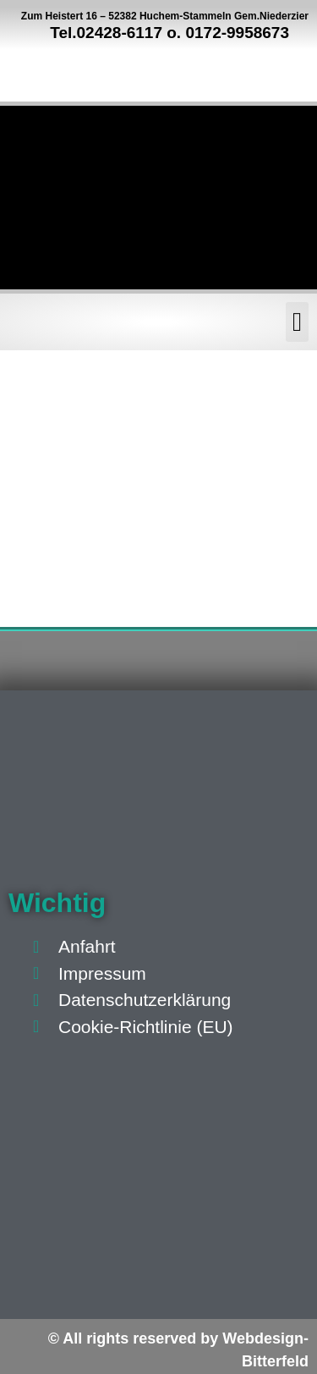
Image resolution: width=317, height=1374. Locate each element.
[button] (297, 322)
